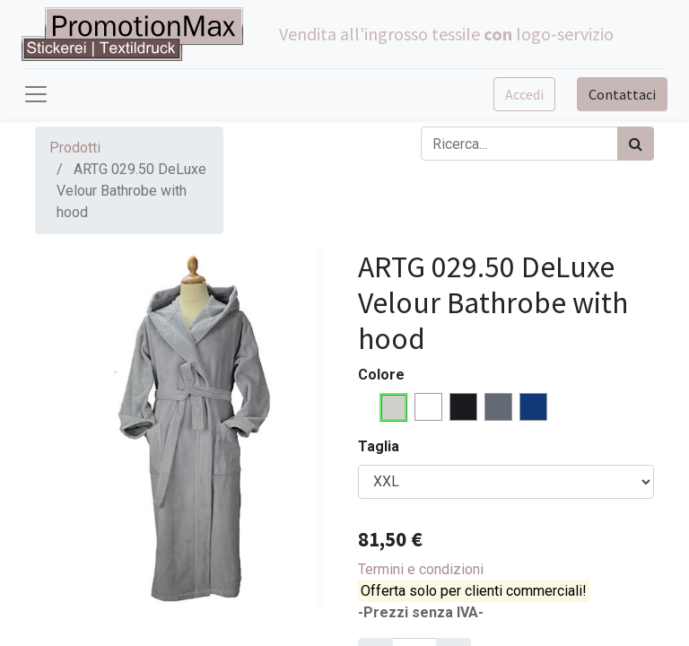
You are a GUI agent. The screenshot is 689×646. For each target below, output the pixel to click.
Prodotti (74, 147)
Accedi (524, 94)
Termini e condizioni (421, 569)
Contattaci (622, 94)
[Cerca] (635, 144)
